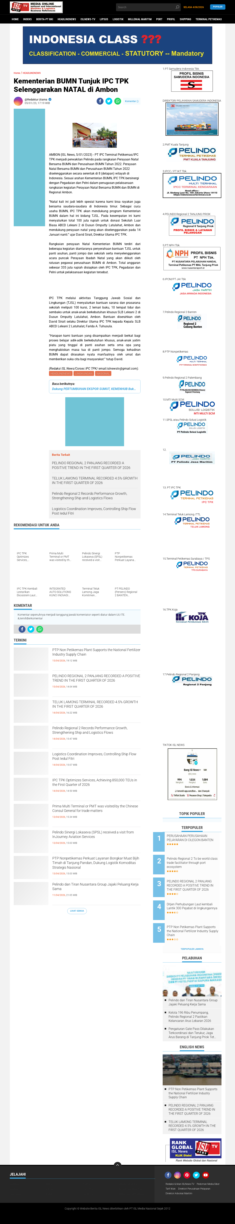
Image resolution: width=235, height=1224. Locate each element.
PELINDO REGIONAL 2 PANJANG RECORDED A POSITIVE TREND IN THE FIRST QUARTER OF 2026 (95, 684)
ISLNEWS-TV (88, 19)
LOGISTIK (118, 19)
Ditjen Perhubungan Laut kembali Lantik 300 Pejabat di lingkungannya (196, 899)
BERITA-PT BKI (44, 19)
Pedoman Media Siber (179, 1174)
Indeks (27, 19)
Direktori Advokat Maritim (181, 1184)
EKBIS (49, 1169)
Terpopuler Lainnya (192, 934)
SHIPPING (185, 19)
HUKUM (14, 1174)
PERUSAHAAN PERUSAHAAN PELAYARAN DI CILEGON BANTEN (196, 840)
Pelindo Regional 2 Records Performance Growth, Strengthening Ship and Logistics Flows (92, 736)
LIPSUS (104, 19)
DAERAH (14, 1169)
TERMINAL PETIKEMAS (209, 19)
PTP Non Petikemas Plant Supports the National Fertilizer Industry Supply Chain (96, 654)
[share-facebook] (100, 101)
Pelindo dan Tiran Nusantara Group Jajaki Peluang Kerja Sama (91, 889)
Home (15, 19)
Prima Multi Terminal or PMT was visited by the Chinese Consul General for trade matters (93, 814)
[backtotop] (118, 1151)
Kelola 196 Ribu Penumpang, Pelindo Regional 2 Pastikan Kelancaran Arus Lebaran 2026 (190, 1002)
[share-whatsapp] (117, 101)
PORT (159, 19)
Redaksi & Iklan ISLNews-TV (182, 1169)
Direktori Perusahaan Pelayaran (185, 1179)
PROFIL (171, 19)
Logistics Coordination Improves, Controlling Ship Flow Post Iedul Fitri (92, 759)
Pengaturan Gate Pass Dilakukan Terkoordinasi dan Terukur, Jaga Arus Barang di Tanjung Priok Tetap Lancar (193, 1018)
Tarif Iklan (201, 1174)
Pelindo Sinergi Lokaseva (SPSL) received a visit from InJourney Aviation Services (95, 840)
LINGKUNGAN (84, 373)
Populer (217, 7)
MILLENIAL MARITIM (140, 19)
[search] (148, 7)
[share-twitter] (108, 101)
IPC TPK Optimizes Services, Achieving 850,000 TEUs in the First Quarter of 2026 (94, 788)
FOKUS (86, 1169)
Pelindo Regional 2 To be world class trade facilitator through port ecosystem (195, 860)
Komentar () (132, 101)
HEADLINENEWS (67, 19)
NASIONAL (104, 373)
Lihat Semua (77, 911)
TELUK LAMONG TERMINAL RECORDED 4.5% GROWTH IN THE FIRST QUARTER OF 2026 (90, 710)
